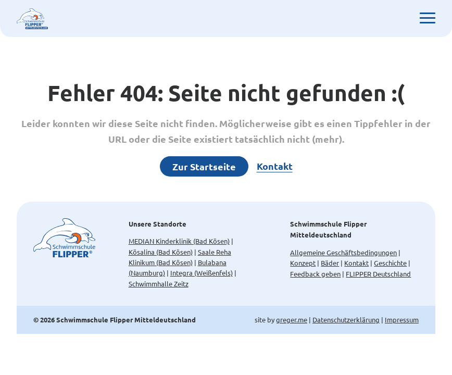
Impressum (402, 319)
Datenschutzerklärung (346, 319)
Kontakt (275, 166)
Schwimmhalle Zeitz (159, 283)
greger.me (291, 319)
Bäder (330, 262)
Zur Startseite (204, 166)
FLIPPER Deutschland (378, 273)
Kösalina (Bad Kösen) (161, 251)
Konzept (303, 262)
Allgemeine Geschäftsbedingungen (343, 252)
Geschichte (390, 262)
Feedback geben (315, 273)
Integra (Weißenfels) (201, 272)
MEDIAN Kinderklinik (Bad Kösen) (179, 240)
